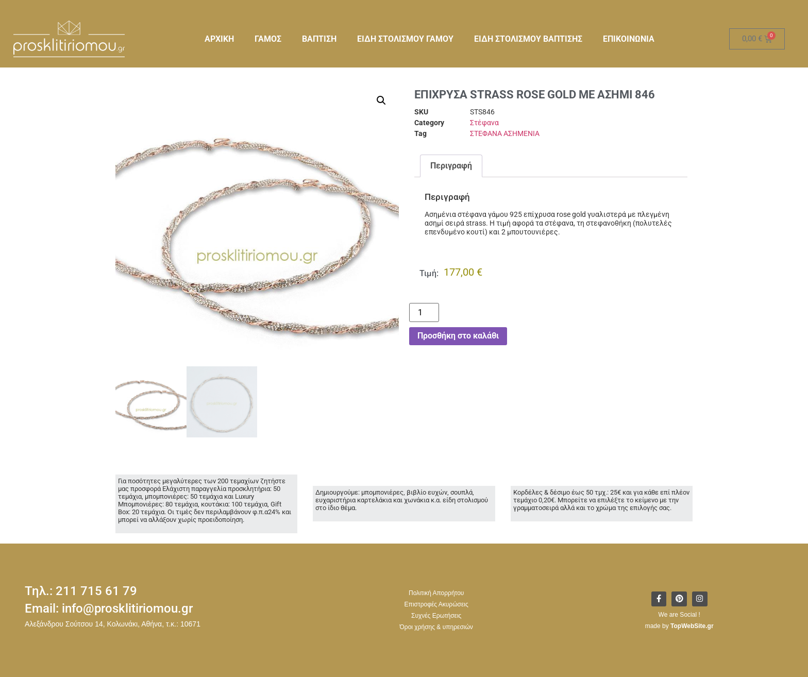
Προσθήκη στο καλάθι (458, 336)
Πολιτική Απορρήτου (436, 593)
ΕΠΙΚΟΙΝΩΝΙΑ (628, 39)
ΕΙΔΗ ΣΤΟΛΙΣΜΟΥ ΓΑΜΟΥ (405, 39)
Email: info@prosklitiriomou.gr (109, 608)
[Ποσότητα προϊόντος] (424, 312)
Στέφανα (484, 123)
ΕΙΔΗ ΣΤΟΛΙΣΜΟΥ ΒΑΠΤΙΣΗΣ (528, 39)
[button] (381, 100)
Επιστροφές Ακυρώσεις (436, 604)
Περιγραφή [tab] (451, 166)
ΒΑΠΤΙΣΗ (319, 39)
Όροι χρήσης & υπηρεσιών (436, 627)
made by (679, 626)
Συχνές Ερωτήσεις (436, 615)
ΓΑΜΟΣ (268, 39)
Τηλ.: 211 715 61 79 (81, 591)
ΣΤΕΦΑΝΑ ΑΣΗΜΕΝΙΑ (505, 133)
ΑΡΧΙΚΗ (219, 39)
